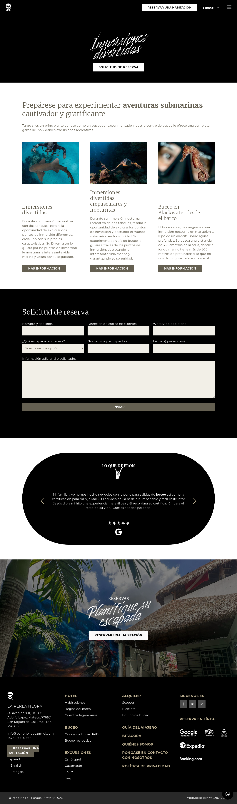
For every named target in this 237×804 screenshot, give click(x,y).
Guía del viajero (139, 728)
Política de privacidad (146, 766)
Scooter (128, 702)
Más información (44, 268)
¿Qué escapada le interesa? (53, 346)
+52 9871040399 (19, 738)
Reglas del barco (78, 709)
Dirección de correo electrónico (118, 328)
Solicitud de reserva (118, 67)
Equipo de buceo (135, 715)
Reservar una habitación (170, 7)
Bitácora (131, 736)
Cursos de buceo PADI (82, 734)
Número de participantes (118, 346)
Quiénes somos (137, 744)
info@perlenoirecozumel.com (30, 733)
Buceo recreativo (78, 740)
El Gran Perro (219, 798)
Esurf (69, 772)
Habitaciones (75, 702)
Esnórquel (73, 759)
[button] (229, 7)
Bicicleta (129, 709)
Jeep (68, 778)
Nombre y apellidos (53, 328)
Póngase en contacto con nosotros (145, 755)
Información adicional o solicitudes (118, 378)
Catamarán (73, 766)
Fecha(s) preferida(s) (184, 346)
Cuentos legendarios (81, 715)
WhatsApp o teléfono (184, 328)
